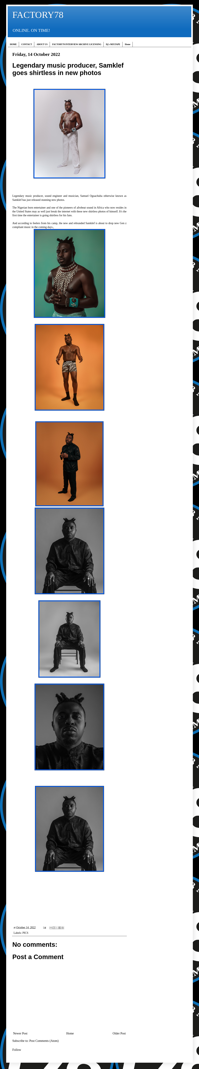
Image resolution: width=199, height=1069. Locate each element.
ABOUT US (42, 44)
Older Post (119, 1033)
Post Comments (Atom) (44, 1040)
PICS (25, 932)
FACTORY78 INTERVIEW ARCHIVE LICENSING (76, 44)
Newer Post (20, 1033)
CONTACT (26, 44)
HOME (13, 44)
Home (127, 44)
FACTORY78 (37, 15)
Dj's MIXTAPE (113, 44)
